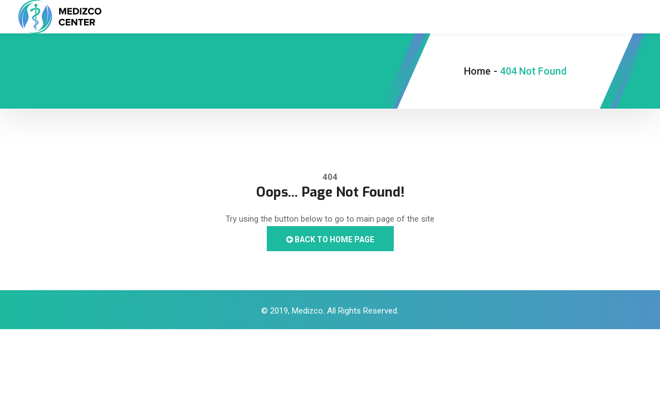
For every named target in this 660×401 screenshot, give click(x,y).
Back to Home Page (330, 239)
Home (477, 71)
